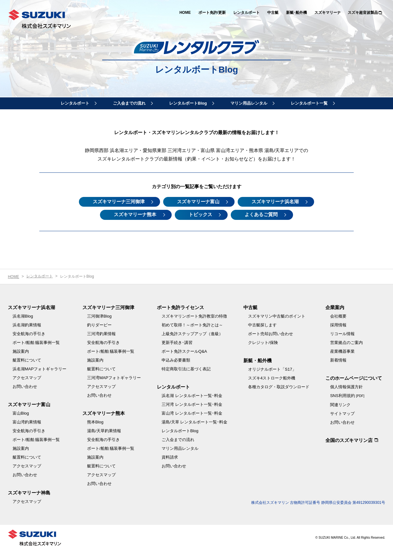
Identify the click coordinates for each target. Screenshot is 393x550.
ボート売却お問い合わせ (270, 333)
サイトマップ (342, 413)
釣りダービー (99, 324)
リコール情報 (342, 333)
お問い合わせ (25, 386)
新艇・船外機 (257, 360)
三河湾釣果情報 (101, 333)
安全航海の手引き (29, 333)
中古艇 (273, 12)
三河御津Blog (99, 315)
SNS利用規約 (347, 395)
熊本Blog (95, 421)
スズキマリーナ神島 (29, 492)
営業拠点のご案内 (346, 342)
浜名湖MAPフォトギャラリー (39, 368)
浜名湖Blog (23, 315)
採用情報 (338, 324)
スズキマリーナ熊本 (134, 214)
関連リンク (340, 404)
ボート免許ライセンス (180, 307)
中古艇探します (262, 324)
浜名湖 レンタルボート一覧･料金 (192, 395)
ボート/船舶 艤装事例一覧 (36, 342)
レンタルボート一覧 (309, 103)
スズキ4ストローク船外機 (271, 377)
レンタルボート (246, 12)
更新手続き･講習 (177, 342)
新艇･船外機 (296, 12)
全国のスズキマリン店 (349, 440)
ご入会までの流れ (129, 103)
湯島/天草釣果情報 (104, 430)
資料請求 (170, 457)
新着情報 (338, 359)
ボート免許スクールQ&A (184, 351)
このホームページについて (353, 377)
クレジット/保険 (263, 342)
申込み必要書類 (176, 359)
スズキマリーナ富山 (198, 201)
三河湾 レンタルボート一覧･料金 (192, 404)
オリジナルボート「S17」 (272, 369)
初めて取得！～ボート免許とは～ (192, 324)
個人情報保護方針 (346, 386)
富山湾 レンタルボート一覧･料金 (192, 413)
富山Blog (21, 413)
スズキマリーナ (327, 12)
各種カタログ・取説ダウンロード (278, 386)
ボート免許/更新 (212, 12)
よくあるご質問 (261, 214)
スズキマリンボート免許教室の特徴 (194, 315)
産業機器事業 (342, 351)
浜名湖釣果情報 (27, 324)
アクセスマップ (27, 377)
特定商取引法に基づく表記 (186, 368)
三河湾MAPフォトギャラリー (114, 377)
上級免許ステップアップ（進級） (192, 333)
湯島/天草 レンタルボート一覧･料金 (194, 421)
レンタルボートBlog (188, 103)
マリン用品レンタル (248, 103)
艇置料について (27, 359)
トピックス (200, 214)
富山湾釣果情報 (27, 421)
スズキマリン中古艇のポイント (276, 315)
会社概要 (338, 315)
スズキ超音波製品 (363, 12)
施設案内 (21, 351)
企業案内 (334, 307)
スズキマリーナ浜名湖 (276, 201)
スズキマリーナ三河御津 (118, 201)
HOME (185, 12)
